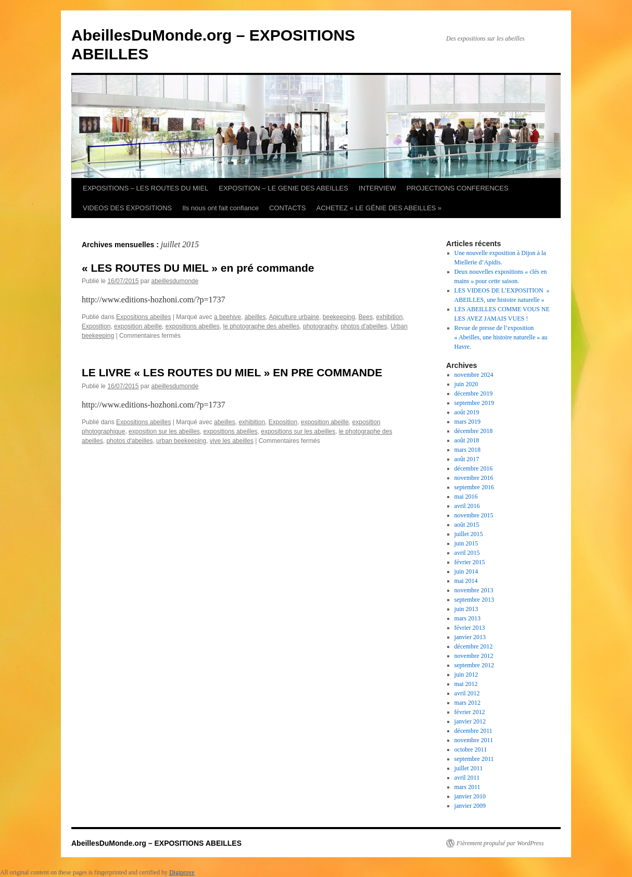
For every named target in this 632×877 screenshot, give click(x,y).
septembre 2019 (474, 402)
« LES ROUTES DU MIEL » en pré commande (198, 268)
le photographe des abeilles (261, 326)
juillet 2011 (468, 768)
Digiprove (182, 872)
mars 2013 (467, 618)
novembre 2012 (474, 655)
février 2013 (469, 627)
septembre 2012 (474, 665)
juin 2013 (466, 609)
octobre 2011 (470, 749)
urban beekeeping (181, 440)
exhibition (389, 317)
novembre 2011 (474, 740)
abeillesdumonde (174, 281)
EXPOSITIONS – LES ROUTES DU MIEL (145, 188)
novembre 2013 (474, 590)
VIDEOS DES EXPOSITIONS (127, 208)
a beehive (227, 317)
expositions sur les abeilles (298, 431)
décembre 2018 (473, 431)
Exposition (96, 326)
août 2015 (466, 524)
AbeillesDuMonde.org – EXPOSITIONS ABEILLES (156, 843)
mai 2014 (466, 580)
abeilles (255, 317)
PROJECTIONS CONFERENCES (458, 188)
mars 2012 (467, 702)
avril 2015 (467, 552)
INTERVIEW (377, 188)
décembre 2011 (473, 730)
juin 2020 (466, 384)
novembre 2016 (474, 477)
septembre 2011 (474, 758)
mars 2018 (467, 449)
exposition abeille (138, 326)
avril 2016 (467, 506)
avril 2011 (467, 777)
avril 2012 (467, 693)
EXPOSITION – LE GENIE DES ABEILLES (283, 188)
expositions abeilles (193, 326)
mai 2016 (466, 496)
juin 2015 (466, 543)
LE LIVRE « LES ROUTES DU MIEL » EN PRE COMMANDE (232, 372)
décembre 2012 (473, 646)
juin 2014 (466, 571)
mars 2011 (467, 787)
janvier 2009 (470, 805)
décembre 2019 (473, 393)
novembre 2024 (474, 374)
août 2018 (466, 440)
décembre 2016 (473, 468)
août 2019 (466, 412)
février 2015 (469, 562)
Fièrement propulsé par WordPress (500, 843)
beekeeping (339, 317)
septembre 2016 (474, 487)
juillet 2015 (468, 534)
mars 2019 (467, 421)
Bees (366, 317)
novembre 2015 (474, 515)
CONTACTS (287, 208)
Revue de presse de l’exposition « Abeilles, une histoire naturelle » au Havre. (501, 337)
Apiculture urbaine (294, 317)
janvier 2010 (470, 796)
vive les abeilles (232, 440)
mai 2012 (466, 684)
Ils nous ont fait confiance (220, 208)
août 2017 (466, 459)
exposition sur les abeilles (164, 431)
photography (320, 326)
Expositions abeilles (143, 317)
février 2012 (469, 712)
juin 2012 (466, 674)
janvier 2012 (470, 721)
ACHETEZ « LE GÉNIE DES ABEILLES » (378, 208)
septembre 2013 (474, 599)
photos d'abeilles (363, 326)
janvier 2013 (470, 637)
